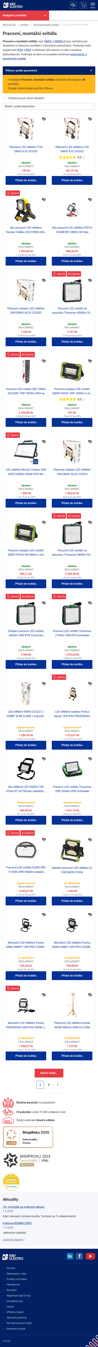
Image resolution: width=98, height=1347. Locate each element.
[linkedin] (70, 1257)
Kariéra (10, 1306)
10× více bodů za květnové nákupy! (24, 1207)
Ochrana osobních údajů (19, 1323)
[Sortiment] (29, 1120)
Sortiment (11, 1290)
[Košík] (83, 5)
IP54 (20, 50)
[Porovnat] (44, 119)
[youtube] (90, 1257)
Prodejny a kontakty (16, 1279)
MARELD (60, 41)
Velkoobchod (13, 1284)
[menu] (92, 6)
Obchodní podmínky (16, 1317)
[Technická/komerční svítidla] (46, 24)
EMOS (48, 41)
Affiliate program (15, 1312)
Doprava (10, 1268)
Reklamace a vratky (16, 1273)
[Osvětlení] (24, 24)
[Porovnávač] (73, 5)
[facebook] (79, 1257)
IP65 (28, 50)
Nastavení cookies (15, 1328)
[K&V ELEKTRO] (12, 5)
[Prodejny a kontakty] (34, 1112)
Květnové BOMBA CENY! (17, 1223)
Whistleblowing (14, 1301)
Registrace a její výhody (18, 1295)
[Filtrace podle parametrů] (49, 70)
